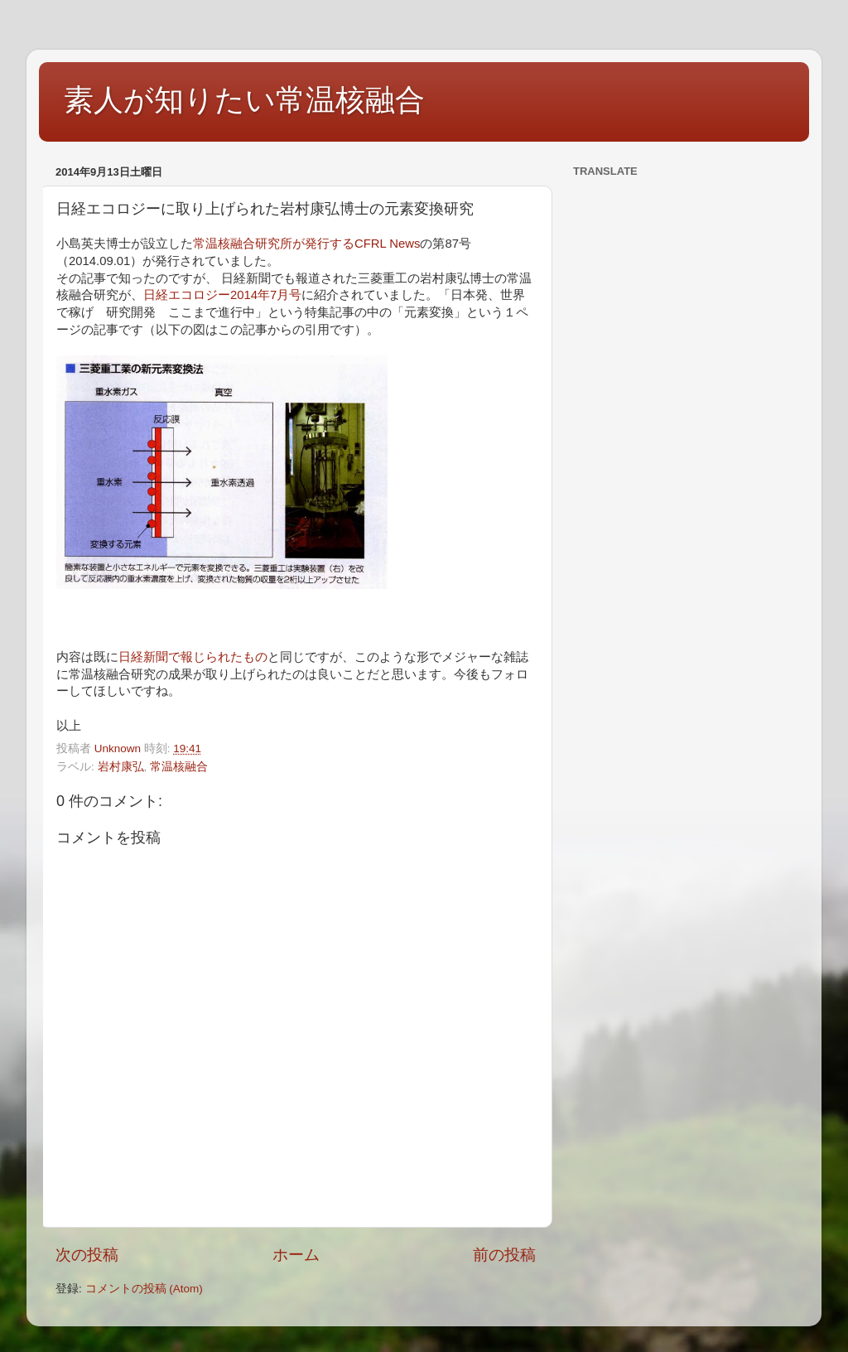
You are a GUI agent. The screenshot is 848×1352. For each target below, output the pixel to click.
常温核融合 (179, 766)
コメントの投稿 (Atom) (144, 1288)
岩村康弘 (121, 766)
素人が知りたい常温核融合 (244, 100)
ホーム (296, 1254)
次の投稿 (86, 1254)
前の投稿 (504, 1254)
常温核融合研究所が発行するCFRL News (306, 243)
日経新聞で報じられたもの (192, 657)
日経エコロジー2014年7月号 (222, 295)
